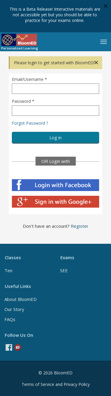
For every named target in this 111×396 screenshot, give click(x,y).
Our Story (14, 309)
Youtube (17, 347)
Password (23, 101)
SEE (64, 270)
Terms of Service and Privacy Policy (56, 384)
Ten (8, 270)
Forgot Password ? (30, 123)
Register (80, 226)
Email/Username (29, 79)
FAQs (9, 319)
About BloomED (20, 299)
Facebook (8, 347)
